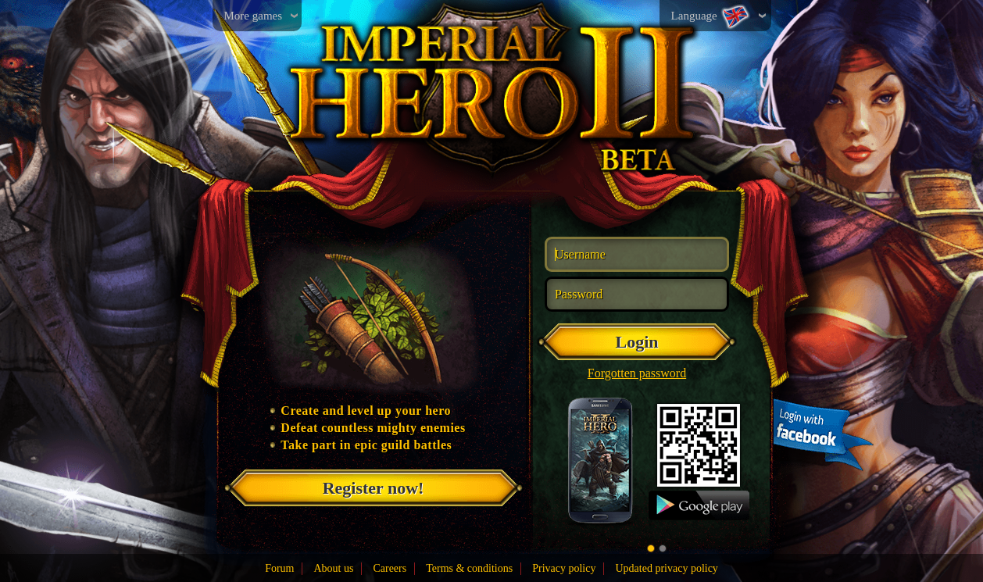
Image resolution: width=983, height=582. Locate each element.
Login (636, 342)
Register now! (373, 488)
